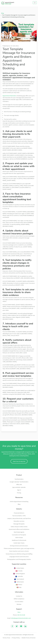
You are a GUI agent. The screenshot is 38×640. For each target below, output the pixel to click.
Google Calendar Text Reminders (19, 482)
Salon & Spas (19, 537)
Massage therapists (19, 524)
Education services (19, 521)
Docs (19, 612)
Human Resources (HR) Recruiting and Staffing (19, 554)
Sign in (19, 490)
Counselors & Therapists (19, 535)
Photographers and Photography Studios (19, 559)
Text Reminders (19, 479)
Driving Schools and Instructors (19, 546)
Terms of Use (6, 638)
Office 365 (19, 484)
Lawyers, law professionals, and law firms (19, 518)
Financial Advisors (19, 513)
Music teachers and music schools (19, 551)
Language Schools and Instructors (19, 556)
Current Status (19, 601)
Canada (19, 571)
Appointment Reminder (9, 96)
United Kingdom (19, 573)
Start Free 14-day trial (19, 461)
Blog (2, 13)
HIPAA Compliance (19, 599)
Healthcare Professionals (19, 540)
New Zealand (19, 579)
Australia (19, 576)
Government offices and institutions (19, 529)
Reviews (19, 604)
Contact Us (19, 596)
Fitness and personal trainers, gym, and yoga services (19, 548)
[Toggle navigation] (35, 2)
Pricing (19, 493)
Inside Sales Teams (19, 543)
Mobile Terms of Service (28, 638)
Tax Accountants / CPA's (19, 515)
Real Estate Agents (19, 532)
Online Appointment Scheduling (19, 501)
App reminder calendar (19, 487)
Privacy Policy (16, 638)
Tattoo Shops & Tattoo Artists (19, 526)
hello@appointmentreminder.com (21, 618)
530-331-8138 (21, 615)
